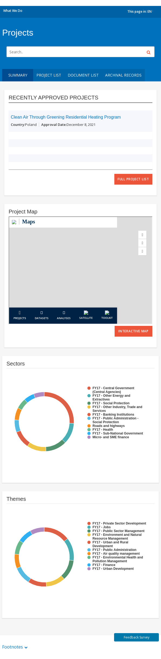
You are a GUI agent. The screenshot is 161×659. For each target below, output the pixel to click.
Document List (83, 75)
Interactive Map (133, 331)
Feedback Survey (136, 637)
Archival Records (123, 75)
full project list (133, 179)
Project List (48, 75)
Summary (17, 75)
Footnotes (12, 647)
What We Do (12, 10)
